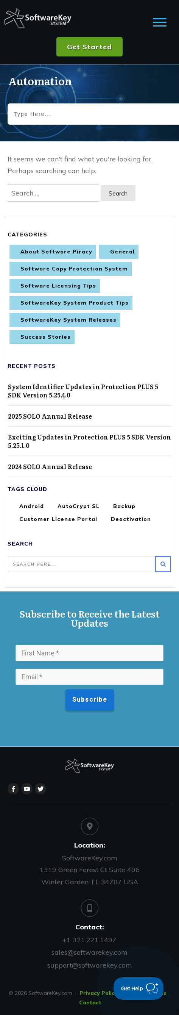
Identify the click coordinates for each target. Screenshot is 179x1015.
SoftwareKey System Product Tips (74, 302)
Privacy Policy (98, 993)
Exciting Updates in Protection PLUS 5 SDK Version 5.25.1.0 (89, 441)
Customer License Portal (58, 519)
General (122, 251)
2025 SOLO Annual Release (50, 416)
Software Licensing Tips (58, 285)
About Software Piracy (56, 251)
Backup (124, 506)
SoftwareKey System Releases (68, 319)
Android (31, 506)
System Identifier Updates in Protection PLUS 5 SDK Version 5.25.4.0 (83, 390)
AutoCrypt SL (79, 506)
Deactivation (131, 519)
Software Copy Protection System (74, 268)
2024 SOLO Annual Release (50, 466)
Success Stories (45, 336)
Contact (90, 1002)
